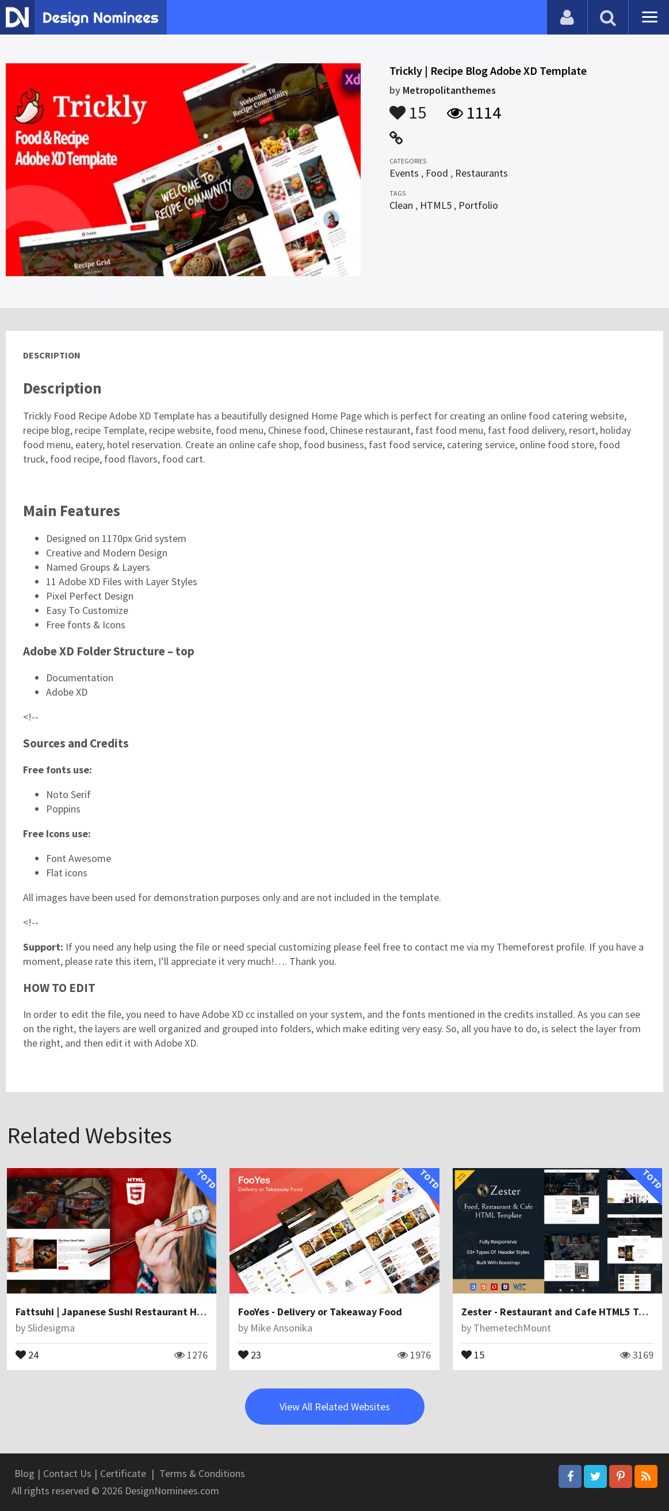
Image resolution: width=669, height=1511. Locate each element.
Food (437, 173)
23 (249, 1354)
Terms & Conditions (202, 1473)
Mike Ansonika (281, 1327)
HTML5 (436, 205)
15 (407, 107)
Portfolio (478, 205)
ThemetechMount (512, 1327)
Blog (24, 1473)
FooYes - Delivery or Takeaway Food (320, 1311)
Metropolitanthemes (449, 90)
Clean (401, 205)
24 (27, 1354)
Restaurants (481, 173)
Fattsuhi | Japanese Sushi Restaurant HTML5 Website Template (162, 1311)
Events (404, 173)
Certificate (123, 1473)
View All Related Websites (335, 1406)
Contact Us (67, 1473)
